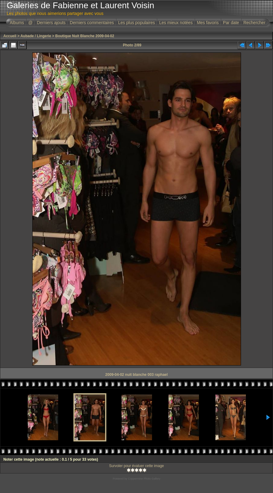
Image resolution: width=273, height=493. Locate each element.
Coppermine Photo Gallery (144, 478)
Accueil (9, 36)
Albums (17, 22)
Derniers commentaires (92, 22)
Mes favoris (208, 22)
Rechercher (254, 22)
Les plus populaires (136, 22)
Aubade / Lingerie (35, 36)
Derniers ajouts (51, 22)
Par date (231, 22)
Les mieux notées (176, 22)
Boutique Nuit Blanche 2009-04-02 (84, 36)
